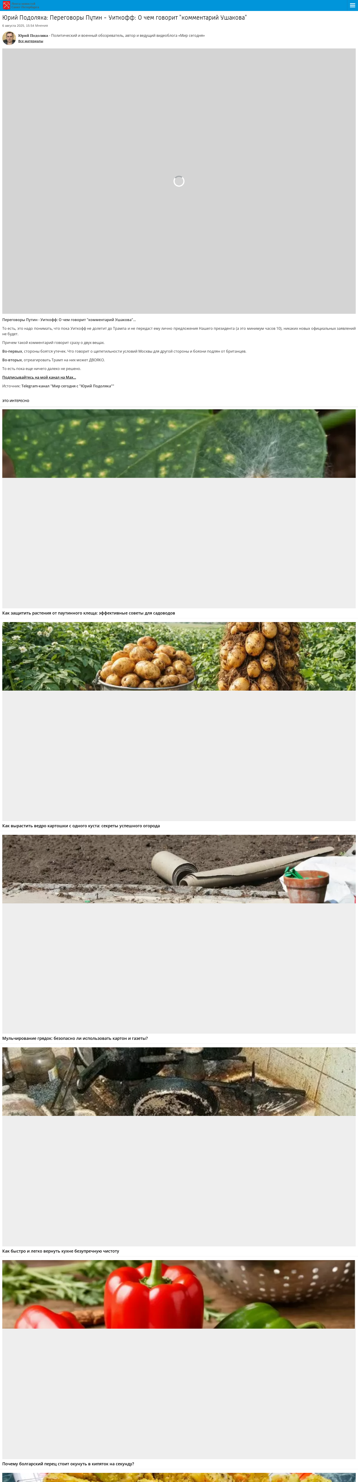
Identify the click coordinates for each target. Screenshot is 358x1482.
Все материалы (30, 41)
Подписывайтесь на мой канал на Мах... (39, 377)
